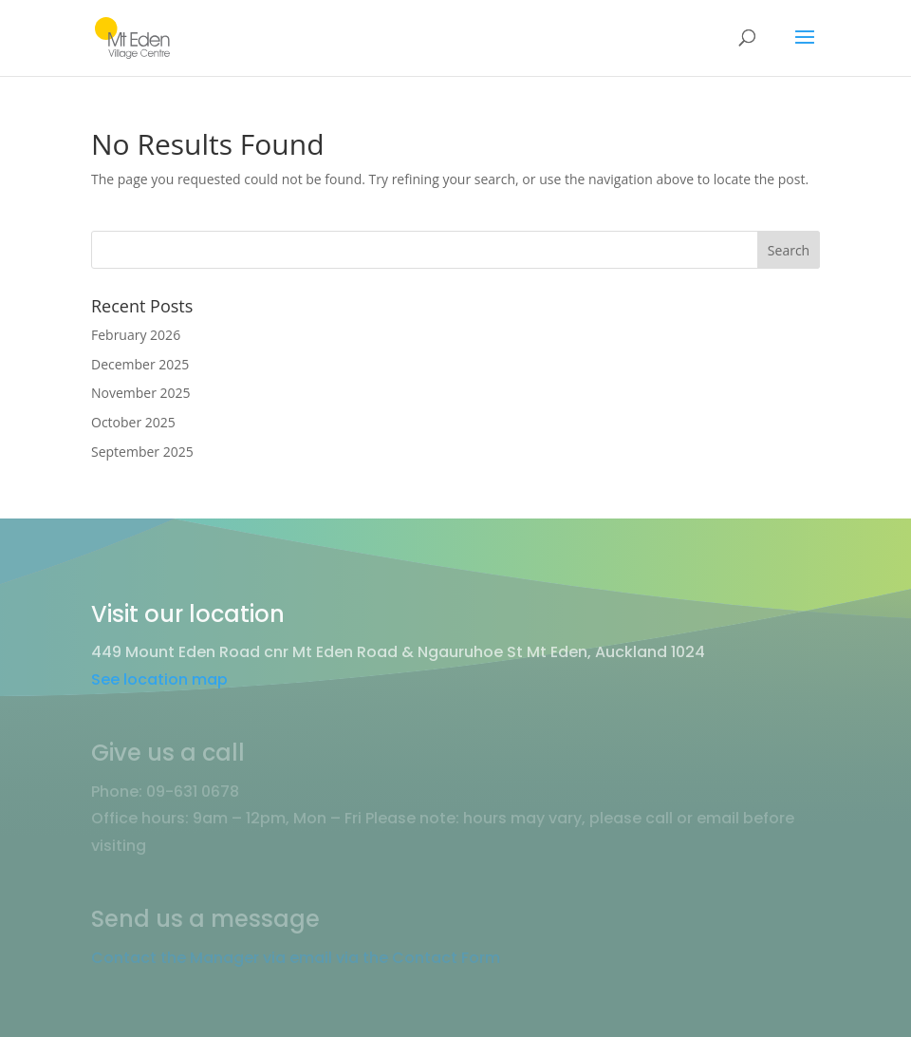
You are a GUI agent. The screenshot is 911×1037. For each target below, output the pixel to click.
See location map (159, 679)
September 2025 (142, 452)
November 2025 (141, 393)
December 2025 (140, 364)
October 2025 (133, 422)
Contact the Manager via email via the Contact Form (295, 958)
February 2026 (135, 335)
